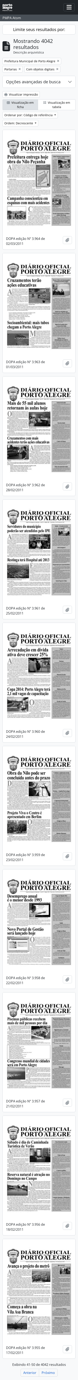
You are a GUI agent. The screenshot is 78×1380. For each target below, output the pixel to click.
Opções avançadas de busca (33, 82)
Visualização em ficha (20, 105)
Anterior (29, 1372)
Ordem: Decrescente (19, 123)
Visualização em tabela (56, 105)
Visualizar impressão (21, 94)
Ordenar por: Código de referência (28, 115)
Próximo (48, 1372)
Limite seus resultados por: (39, 29)
